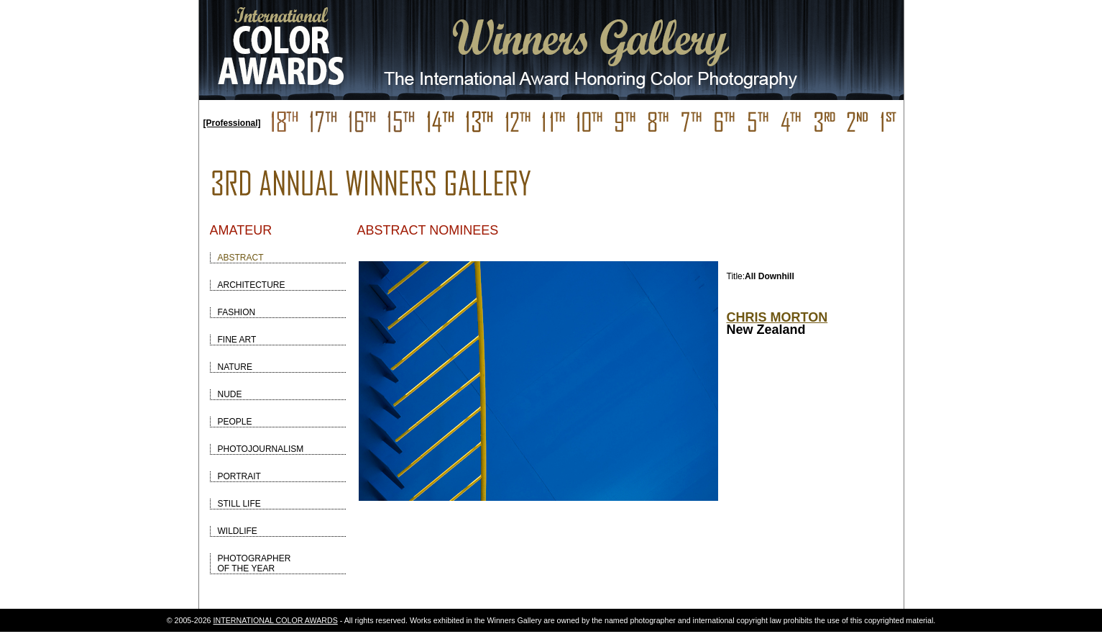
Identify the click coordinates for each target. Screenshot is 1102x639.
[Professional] (232, 123)
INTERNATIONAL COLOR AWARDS (275, 620)
